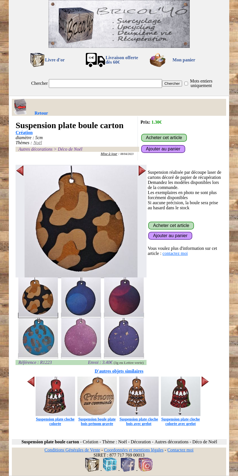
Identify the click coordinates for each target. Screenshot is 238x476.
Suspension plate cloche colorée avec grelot (180, 419)
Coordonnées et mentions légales (133, 450)
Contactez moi (180, 450)
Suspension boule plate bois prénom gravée (97, 419)
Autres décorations (35, 149)
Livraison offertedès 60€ (122, 59)
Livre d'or (55, 59)
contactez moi (175, 253)
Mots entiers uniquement (201, 83)
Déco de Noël (70, 149)
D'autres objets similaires (119, 371)
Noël (37, 142)
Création (24, 132)
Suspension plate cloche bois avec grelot (139, 419)
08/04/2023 (127, 153)
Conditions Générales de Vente (72, 450)
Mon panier (184, 59)
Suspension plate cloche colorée (55, 419)
